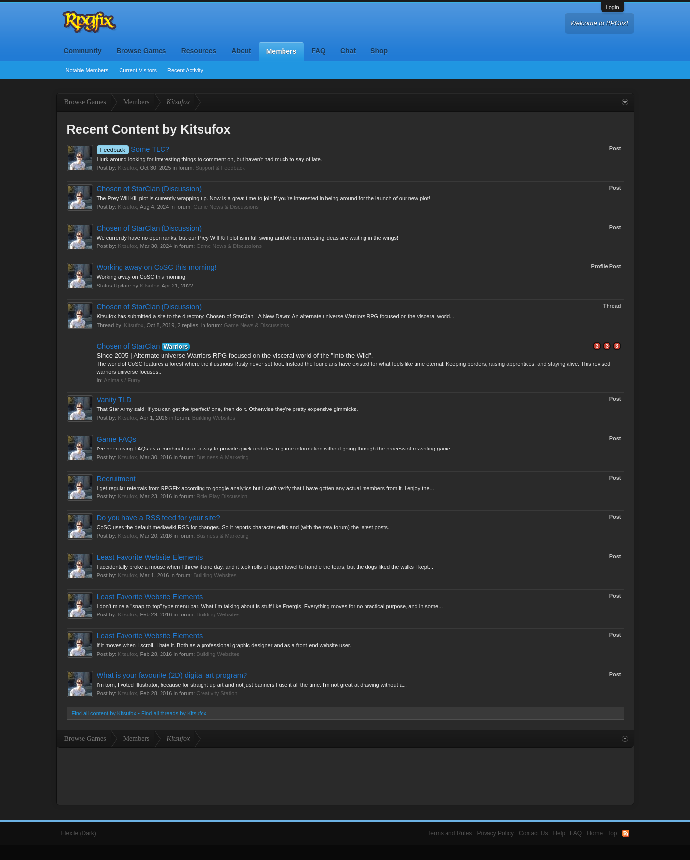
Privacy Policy (495, 833)
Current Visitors (138, 70)
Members (281, 51)
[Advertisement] (345, 775)
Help (559, 833)
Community (83, 51)
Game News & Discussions (226, 207)
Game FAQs (117, 439)
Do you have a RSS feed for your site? (158, 518)
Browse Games (141, 51)
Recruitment (116, 479)
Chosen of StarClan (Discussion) (149, 189)
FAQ (318, 51)
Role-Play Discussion (221, 496)
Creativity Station (216, 693)
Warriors (175, 346)
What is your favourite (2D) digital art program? (172, 675)
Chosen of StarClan (128, 346)
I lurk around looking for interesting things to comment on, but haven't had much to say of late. (209, 159)
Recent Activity (185, 70)
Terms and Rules (449, 833)
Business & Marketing (222, 457)
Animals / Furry (122, 380)
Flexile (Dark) (78, 833)
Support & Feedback (219, 168)
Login (612, 7)
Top (612, 833)
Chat (348, 51)
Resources (199, 51)
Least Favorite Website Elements (150, 557)
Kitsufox (127, 168)
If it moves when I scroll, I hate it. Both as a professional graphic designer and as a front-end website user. (224, 645)
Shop (379, 51)
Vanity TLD (114, 400)
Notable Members (87, 70)
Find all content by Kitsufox (104, 713)
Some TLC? (133, 149)
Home (595, 833)
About (241, 51)
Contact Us (533, 833)
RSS (625, 833)
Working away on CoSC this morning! (157, 267)
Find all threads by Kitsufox (173, 713)
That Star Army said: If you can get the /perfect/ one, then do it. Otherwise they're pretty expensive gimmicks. (227, 409)
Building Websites (213, 418)
